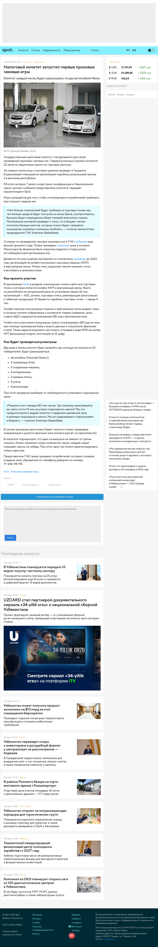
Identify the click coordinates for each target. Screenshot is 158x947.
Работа (36, 934)
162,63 (125, 78)
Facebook (75, 919)
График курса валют (117, 86)
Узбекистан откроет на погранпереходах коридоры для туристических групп (35, 812)
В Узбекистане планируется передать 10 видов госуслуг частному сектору (35, 569)
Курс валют (114, 62)
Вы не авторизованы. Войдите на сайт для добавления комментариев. (52, 519)
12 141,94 (126, 67)
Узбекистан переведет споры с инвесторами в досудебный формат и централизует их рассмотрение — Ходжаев (32, 747)
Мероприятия (72, 50)
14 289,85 (127, 72)
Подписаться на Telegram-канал (52, 497)
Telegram (74, 915)
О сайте (36, 923)
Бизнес (23, 595)
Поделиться (53, 485)
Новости (23, 50)
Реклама (111, 94)
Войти (10, 537)
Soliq (26, 284)
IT (20, 562)
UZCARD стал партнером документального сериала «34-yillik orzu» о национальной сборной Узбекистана (50, 605)
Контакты (130, 94)
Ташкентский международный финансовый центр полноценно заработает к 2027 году (28, 846)
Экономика (25, 806)
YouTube (74, 930)
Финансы (24, 838)
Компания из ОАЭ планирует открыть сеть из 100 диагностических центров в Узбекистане (36, 883)
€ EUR (113, 72)
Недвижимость (52, 50)
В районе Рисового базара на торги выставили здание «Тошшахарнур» (31, 783)
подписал (63, 245)
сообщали (80, 241)
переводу (79, 258)
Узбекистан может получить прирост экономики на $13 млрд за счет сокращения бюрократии (32, 709)
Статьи (35, 50)
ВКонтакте (75, 926)
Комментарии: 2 (29, 485)
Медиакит (121, 94)
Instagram (75, 923)
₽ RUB (113, 78)
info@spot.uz (109, 939)
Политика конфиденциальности (42, 928)
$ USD (113, 67)
